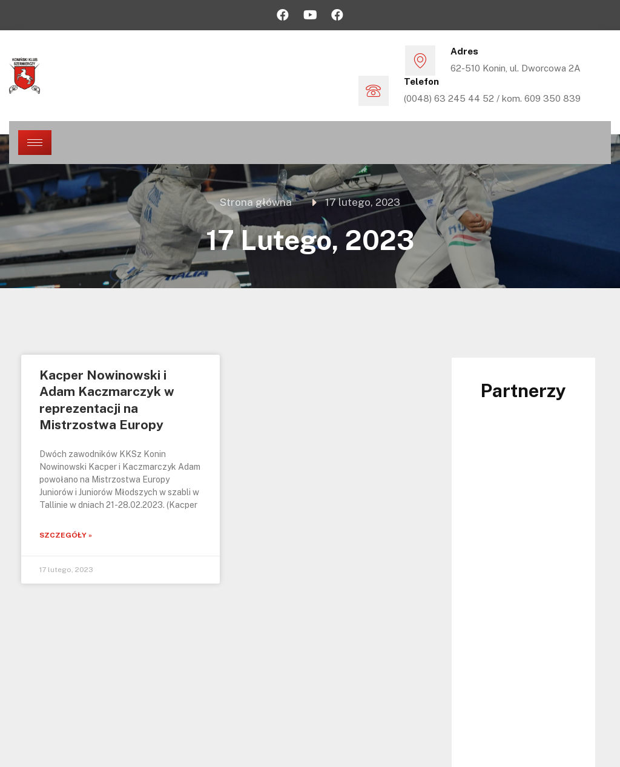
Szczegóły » (65, 535)
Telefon (421, 81)
